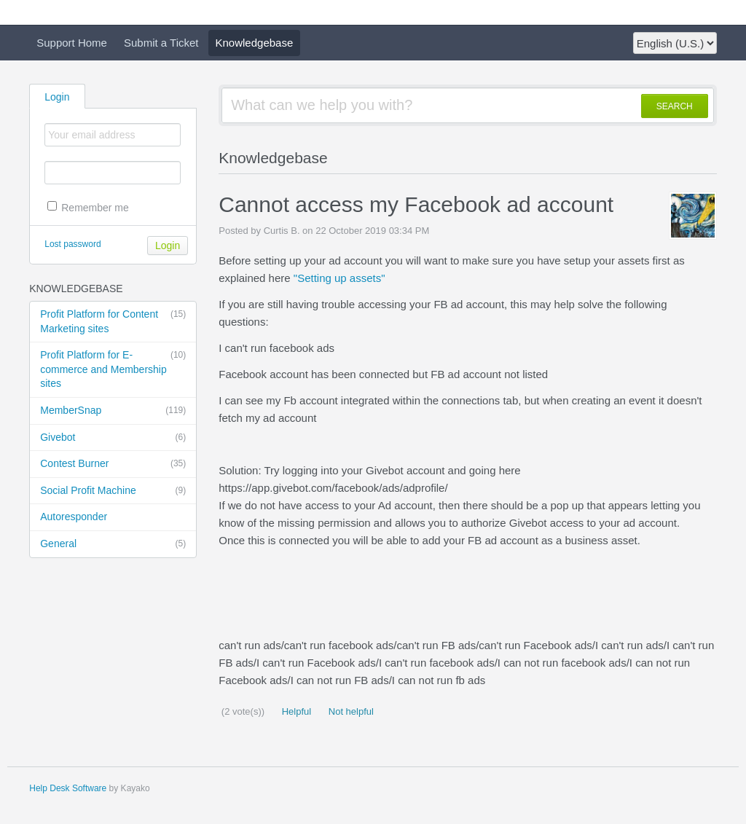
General (113, 544)
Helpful (295, 711)
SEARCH (674, 106)
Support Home (71, 42)
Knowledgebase (255, 42)
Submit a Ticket (161, 42)
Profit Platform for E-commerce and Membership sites (113, 368)
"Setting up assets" (339, 278)
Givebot (113, 438)
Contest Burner (113, 464)
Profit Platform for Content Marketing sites (113, 320)
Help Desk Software (67, 788)
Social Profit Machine (113, 491)
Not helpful (350, 711)
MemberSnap (113, 411)
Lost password (72, 244)
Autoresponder (73, 516)
